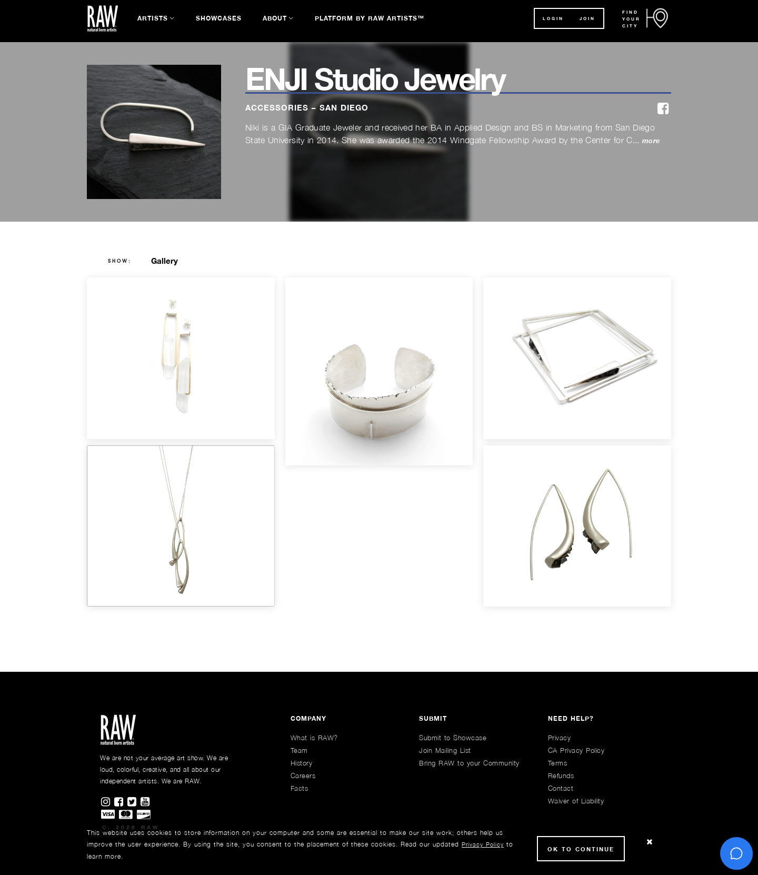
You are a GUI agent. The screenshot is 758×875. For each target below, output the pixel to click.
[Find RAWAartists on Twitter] (134, 802)
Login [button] (553, 18)
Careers (303, 775)
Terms (557, 763)
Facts (299, 788)
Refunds (561, 775)
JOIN (587, 18)
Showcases (219, 18)
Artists (152, 18)
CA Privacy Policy (576, 750)
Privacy (559, 737)
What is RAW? (314, 737)
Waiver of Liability (576, 801)
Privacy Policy (483, 844)
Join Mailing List (445, 750)
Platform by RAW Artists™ (369, 18)
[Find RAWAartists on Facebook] (120, 802)
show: (120, 261)
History (302, 763)
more (651, 141)
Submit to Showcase (452, 737)
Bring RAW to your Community (469, 763)
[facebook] (663, 109)
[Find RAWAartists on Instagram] (107, 802)
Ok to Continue (580, 849)
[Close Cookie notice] (649, 842)
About (275, 18)
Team (299, 750)
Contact (561, 788)
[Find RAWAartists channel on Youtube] (146, 802)
